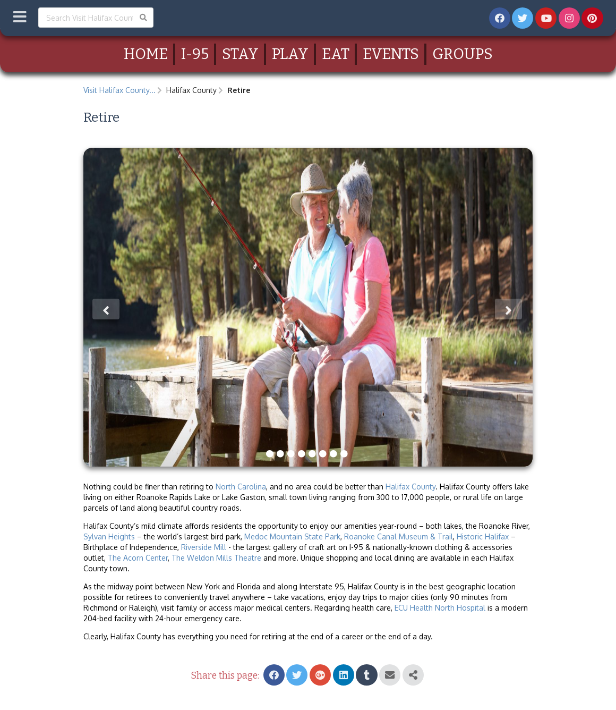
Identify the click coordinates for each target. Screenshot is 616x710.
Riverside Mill (203, 547)
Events (391, 54)
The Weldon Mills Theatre (216, 557)
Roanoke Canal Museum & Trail (398, 536)
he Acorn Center (140, 557)
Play (290, 54)
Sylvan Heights (109, 536)
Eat (335, 54)
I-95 (195, 54)
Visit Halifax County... (119, 90)
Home (146, 54)
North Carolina (241, 486)
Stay (240, 54)
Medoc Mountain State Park (292, 536)
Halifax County (410, 486)
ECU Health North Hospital (440, 607)
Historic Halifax (483, 536)
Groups (462, 54)
